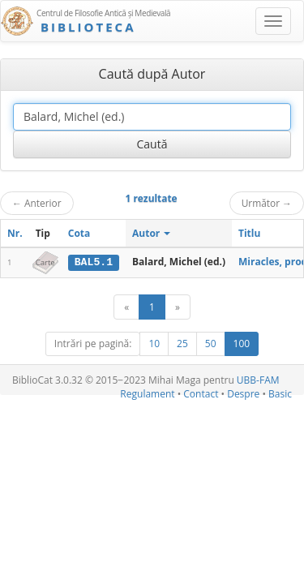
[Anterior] (126, 307)
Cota (79, 233)
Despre (243, 394)
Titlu (249, 233)
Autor (151, 233)
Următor (267, 202)
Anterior (37, 202)
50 (210, 343)
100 (241, 343)
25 (182, 343)
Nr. (15, 233)
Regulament (147, 394)
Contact (200, 394)
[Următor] (178, 307)
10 (154, 343)
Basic (280, 394)
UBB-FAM (258, 380)
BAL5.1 (94, 262)
